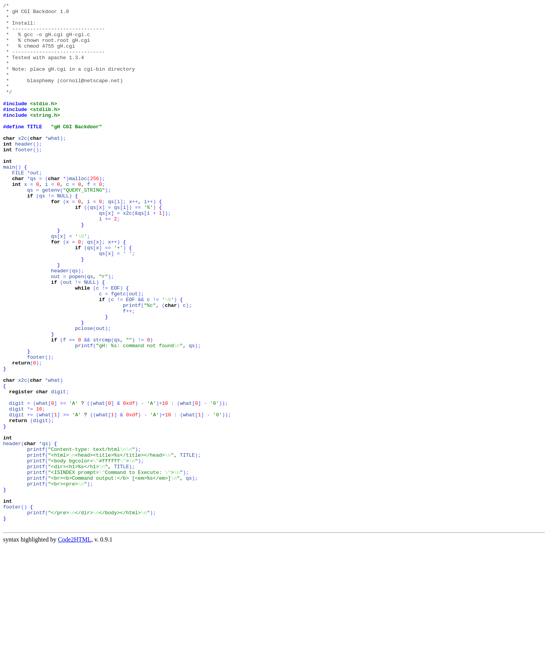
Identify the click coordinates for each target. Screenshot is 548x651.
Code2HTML (74, 644)
